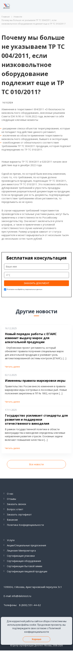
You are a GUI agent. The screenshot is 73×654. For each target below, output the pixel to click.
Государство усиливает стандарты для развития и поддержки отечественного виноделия (36, 419)
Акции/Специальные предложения (26, 545)
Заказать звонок (16, 504)
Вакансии (12, 519)
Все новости (36, 464)
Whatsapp (56, 6)
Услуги (10, 540)
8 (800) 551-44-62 (40, 6)
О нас (10, 493)
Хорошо (36, 639)
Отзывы (11, 498)
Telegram (48, 6)
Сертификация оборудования (24, 561)
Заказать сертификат (19, 514)
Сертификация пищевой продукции (27, 571)
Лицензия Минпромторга (21, 550)
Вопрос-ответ (15, 509)
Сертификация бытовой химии (24, 566)
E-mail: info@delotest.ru (17, 596)
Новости (18, 16)
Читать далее (12, 366)
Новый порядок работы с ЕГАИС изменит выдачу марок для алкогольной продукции (31, 338)
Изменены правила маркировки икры (35, 381)
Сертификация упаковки (21, 555)
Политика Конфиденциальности (25, 524)
